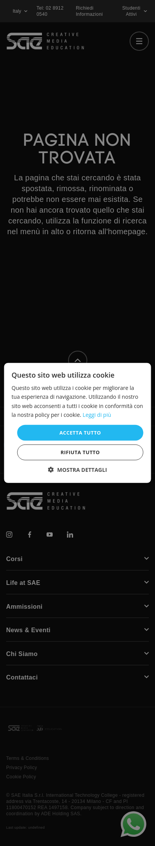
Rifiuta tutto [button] (80, 452)
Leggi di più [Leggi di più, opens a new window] (97, 414)
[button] (77, 469)
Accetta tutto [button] (80, 432)
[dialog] (77, 423)
